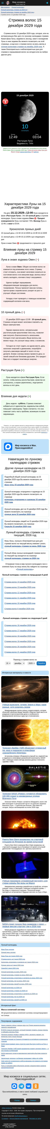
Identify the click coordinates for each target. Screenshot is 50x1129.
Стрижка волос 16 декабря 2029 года (19, 625)
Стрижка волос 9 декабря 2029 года (19, 609)
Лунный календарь (17, 7)
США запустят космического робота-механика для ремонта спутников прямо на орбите (24, 1062)
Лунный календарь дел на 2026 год (13, 997)
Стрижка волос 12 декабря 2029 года (19, 593)
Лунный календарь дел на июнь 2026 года (15, 981)
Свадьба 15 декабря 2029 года (17, 526)
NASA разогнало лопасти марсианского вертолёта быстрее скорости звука (24, 1054)
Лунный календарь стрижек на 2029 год (14, 10)
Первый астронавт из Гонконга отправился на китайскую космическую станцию (24, 1040)
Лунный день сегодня (8, 952)
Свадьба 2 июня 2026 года (10, 968)
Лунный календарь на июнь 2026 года (13, 972)
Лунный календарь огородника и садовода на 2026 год (19, 994)
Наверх (33, 1100)
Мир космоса (5, 7)
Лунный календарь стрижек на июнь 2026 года (16, 975)
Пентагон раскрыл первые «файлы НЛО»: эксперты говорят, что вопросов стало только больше (22, 1035)
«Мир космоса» (7, 1108)
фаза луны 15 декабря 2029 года (18, 485)
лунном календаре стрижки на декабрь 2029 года (21, 47)
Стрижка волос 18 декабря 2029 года (19, 636)
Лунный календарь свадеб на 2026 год (14, 1000)
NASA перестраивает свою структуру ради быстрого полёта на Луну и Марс (24, 1045)
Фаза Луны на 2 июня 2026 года (11, 956)
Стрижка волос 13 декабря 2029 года (19, 587)
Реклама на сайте (35, 1118)
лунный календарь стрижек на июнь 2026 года (25, 546)
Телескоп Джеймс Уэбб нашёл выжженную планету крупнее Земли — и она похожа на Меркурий (25, 1049)
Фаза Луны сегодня (7, 949)
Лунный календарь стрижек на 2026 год (14, 991)
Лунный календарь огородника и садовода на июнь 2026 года (21, 978)
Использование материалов (18, 1118)
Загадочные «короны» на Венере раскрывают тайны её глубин (22, 1058)
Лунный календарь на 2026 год (11, 987)
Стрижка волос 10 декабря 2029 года (19, 603)
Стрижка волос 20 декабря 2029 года (19, 647)
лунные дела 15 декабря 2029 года (19, 514)
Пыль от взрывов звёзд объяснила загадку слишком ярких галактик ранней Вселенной (23, 1067)
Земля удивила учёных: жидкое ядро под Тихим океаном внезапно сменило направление (23, 1026)
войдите (36, 152)
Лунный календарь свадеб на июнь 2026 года (16, 984)
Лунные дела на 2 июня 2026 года (12, 965)
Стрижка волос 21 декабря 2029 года (19, 652)
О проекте (5, 1118)
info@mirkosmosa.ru (20, 1116)
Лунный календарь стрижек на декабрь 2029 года (17, 12)
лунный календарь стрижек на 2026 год (21, 558)
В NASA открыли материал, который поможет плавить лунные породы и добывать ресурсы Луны (24, 1031)
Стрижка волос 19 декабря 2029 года (19, 641)
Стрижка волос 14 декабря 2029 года (19, 582)
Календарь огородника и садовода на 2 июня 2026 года (19, 962)
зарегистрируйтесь (25, 152)
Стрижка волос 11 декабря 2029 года (19, 598)
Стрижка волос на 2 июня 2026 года (13, 959)
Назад (17, 1100)
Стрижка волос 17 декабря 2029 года (19, 631)
